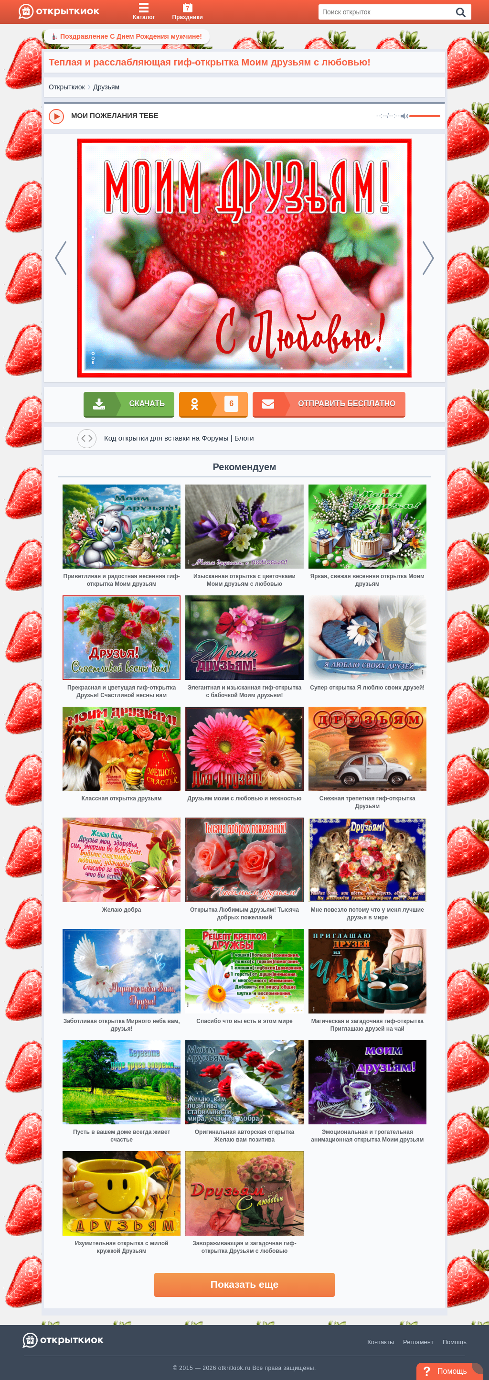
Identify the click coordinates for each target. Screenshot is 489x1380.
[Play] (56, 116)
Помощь (455, 1342)
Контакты (380, 1342)
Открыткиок (67, 87)
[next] (428, 258)
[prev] (60, 258)
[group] (244, 116)
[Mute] (404, 116)
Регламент (418, 1342)
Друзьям (106, 87)
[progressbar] (424, 116)
